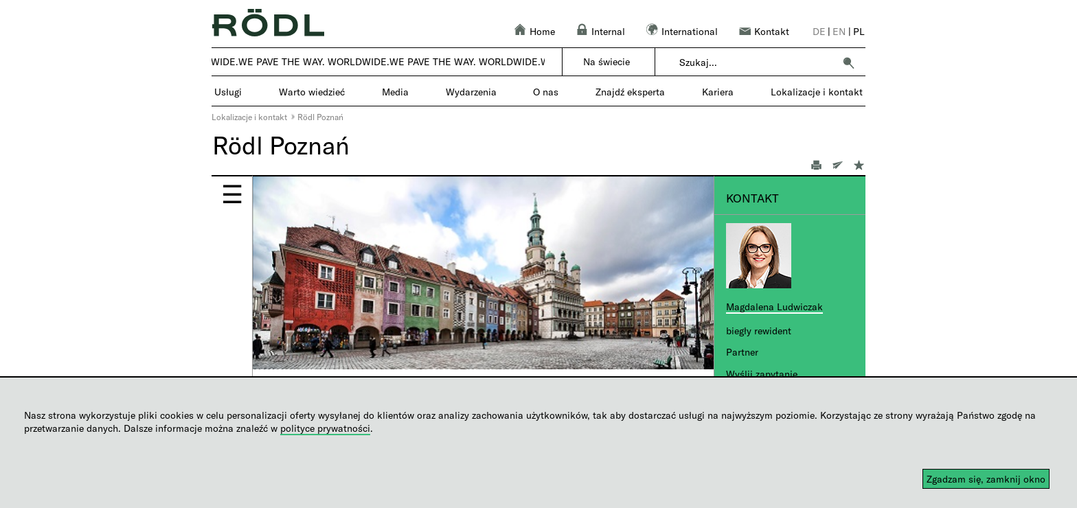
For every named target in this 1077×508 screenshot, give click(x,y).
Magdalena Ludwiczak (774, 306)
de (819, 31)
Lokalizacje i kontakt (249, 117)
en (839, 31)
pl (859, 31)
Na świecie (606, 61)
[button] (848, 62)
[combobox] (756, 62)
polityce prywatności (325, 428)
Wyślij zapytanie (761, 374)
